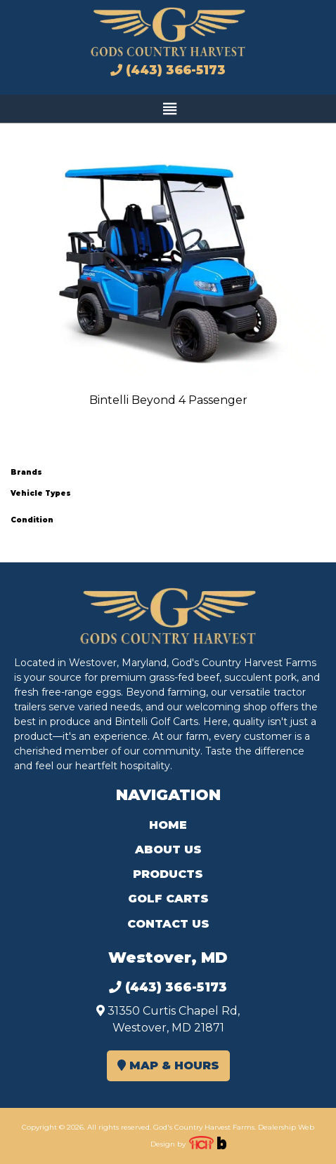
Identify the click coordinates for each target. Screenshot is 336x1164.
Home (168, 825)
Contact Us (168, 923)
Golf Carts (168, 898)
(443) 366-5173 (168, 70)
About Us (168, 849)
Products (168, 874)
